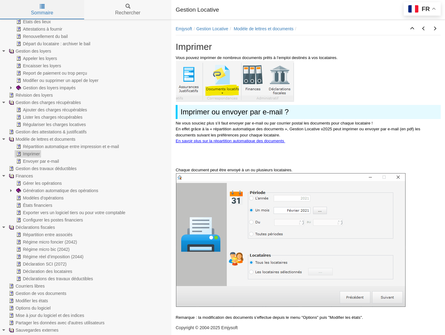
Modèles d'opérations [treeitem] (39, 198)
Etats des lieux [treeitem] (33, 21)
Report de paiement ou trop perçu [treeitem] (51, 73)
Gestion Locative (212, 28)
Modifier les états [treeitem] (28, 300)
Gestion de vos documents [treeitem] (37, 293)
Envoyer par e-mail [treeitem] (37, 161)
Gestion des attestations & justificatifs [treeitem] (47, 132)
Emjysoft (184, 28)
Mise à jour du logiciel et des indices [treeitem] (46, 315)
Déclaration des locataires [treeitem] (43, 271)
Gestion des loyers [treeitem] (29, 51)
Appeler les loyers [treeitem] (36, 58)
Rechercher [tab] (127, 9)
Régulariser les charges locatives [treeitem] (50, 124)
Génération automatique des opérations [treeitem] (56, 190)
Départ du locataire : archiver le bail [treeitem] (52, 43)
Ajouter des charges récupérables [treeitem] (51, 110)
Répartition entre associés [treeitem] (44, 234)
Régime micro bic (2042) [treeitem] (42, 249)
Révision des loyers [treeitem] (30, 95)
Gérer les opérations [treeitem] (38, 183)
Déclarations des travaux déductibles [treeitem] (54, 278)
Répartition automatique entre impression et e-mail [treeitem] (67, 146)
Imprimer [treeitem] (27, 154)
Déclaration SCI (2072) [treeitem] (40, 264)
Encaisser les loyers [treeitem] (38, 65)
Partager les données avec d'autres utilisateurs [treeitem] (56, 322)
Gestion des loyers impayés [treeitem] (45, 87)
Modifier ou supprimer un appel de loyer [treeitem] (57, 80)
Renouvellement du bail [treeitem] (41, 36)
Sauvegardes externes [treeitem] (33, 330)
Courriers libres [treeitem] (26, 286)
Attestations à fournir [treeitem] (38, 29)
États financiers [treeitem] (33, 205)
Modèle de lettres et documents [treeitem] (41, 139)
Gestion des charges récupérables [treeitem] (44, 102)
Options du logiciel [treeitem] (29, 308)
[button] (412, 29)
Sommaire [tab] (42, 9)
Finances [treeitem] (20, 176)
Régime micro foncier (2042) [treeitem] (46, 242)
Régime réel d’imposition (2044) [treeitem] (49, 256)
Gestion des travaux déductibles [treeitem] (42, 168)
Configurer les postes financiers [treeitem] (49, 220)
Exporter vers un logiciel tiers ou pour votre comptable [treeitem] (70, 212)
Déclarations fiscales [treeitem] (31, 227)
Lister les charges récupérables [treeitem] (49, 117)
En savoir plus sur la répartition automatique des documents (230, 141)
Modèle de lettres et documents (264, 28)
